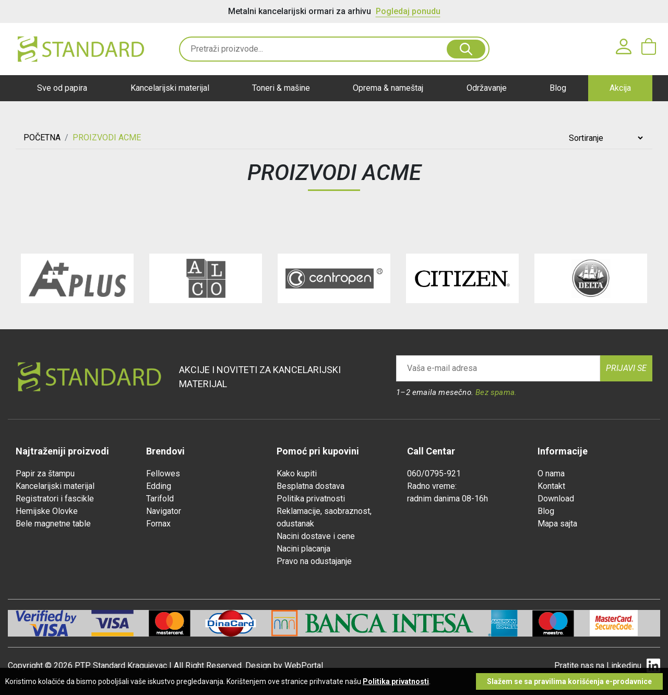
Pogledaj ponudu (408, 11)
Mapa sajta (557, 524)
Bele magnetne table (53, 524)
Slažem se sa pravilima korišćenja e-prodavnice (569, 681)
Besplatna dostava (310, 486)
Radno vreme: (432, 486)
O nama (551, 473)
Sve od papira (62, 88)
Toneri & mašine (281, 88)
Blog (558, 88)
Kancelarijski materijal (169, 88)
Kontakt (551, 486)
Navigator (163, 511)
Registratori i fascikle (55, 499)
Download (556, 499)
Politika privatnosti (311, 499)
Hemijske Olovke (47, 511)
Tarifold (160, 499)
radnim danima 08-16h (447, 499)
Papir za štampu (45, 473)
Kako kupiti (297, 473)
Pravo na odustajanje (314, 561)
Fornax (158, 524)
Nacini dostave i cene (316, 536)
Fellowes (163, 473)
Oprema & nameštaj (388, 88)
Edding (158, 486)
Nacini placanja (303, 549)
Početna (42, 137)
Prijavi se (626, 368)
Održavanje (487, 88)
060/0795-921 (434, 473)
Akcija (620, 88)
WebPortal (303, 665)
